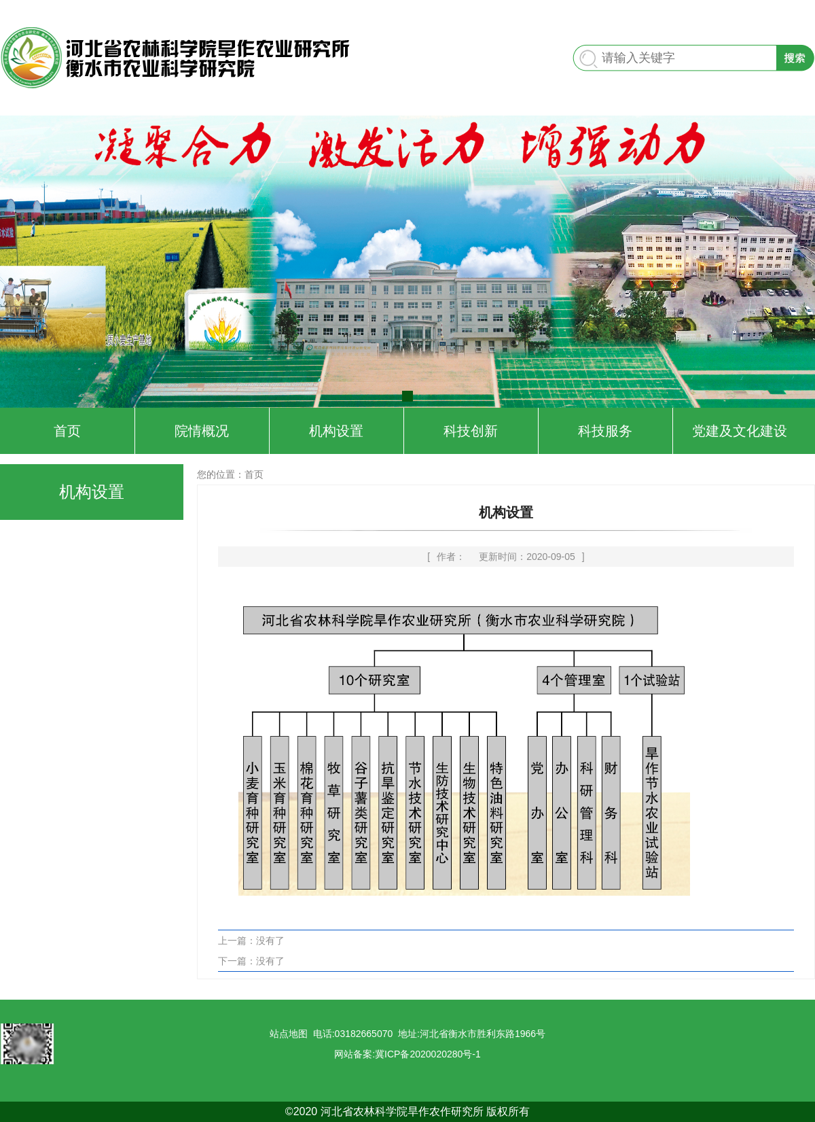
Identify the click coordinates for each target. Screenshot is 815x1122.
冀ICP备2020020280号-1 (428, 1054)
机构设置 (336, 430)
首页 (67, 430)
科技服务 (605, 430)
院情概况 (202, 430)
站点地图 (289, 1033)
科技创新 (470, 430)
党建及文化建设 (739, 430)
